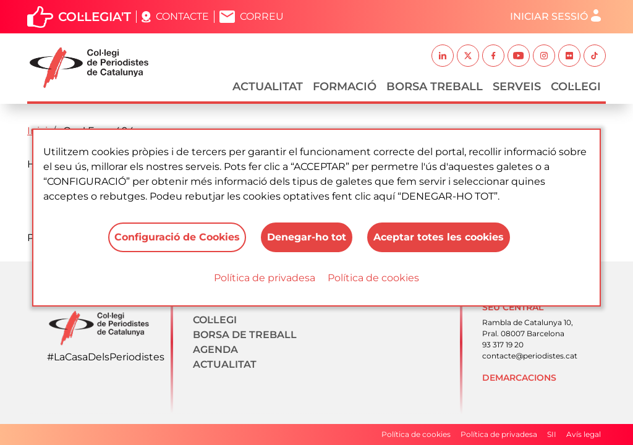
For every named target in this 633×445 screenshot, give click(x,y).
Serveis (517, 86)
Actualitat (267, 86)
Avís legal (583, 434)
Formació (344, 86)
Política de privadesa (264, 278)
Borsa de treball (245, 335)
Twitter (468, 55)
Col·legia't (94, 16)
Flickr (569, 55)
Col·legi (576, 86)
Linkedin (442, 55)
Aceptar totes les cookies (438, 237)
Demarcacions (519, 377)
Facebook (493, 55)
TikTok (595, 55)
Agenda (215, 349)
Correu (262, 16)
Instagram (544, 55)
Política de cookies (373, 278)
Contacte (182, 16)
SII (551, 434)
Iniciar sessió (549, 16)
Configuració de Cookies (177, 237)
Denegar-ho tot (306, 237)
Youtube (519, 55)
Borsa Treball (434, 86)
